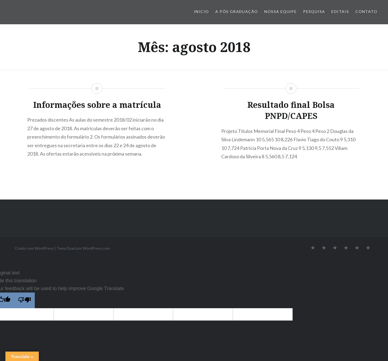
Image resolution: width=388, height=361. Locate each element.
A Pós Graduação (236, 11)
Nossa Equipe (280, 11)
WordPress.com (96, 248)
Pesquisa (314, 11)
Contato (366, 11)
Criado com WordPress (34, 248)
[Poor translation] (24, 300)
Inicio (201, 11)
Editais (340, 11)
